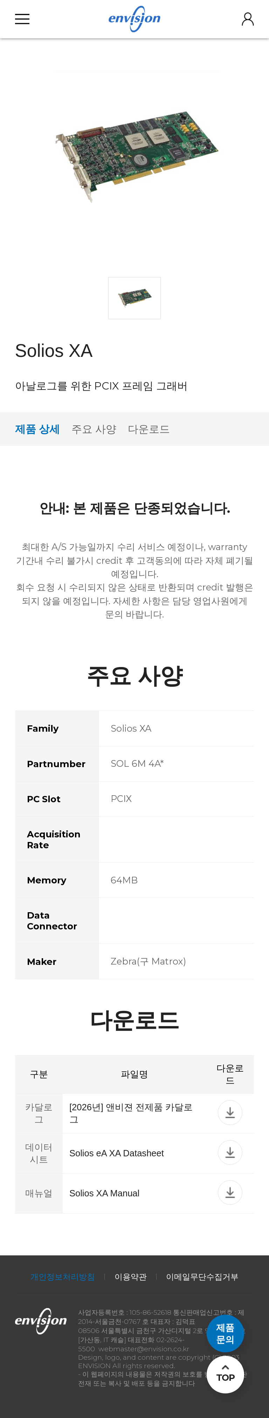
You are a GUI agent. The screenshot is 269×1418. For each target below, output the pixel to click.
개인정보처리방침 (62, 1277)
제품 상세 (37, 429)
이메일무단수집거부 (202, 1277)
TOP (225, 1377)
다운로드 (149, 429)
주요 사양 (93, 429)
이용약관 (131, 1277)
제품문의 (225, 1333)
